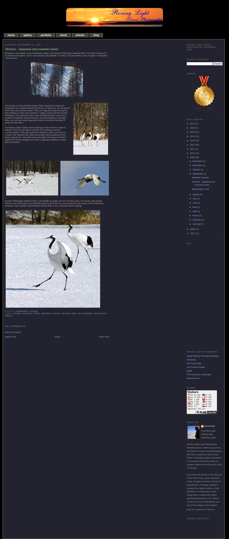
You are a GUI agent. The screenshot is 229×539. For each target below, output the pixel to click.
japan (37, 313)
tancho (9, 316)
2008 (192, 229)
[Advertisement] (200, 295)
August (196, 194)
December (198, 161)
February (197, 220)
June (195, 203)
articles (80, 35)
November (198, 165)
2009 (192, 157)
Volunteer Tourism (200, 177)
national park (69, 313)
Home (57, 337)
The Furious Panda (196, 367)
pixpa (189, 371)
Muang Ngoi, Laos (200, 189)
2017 (192, 123)
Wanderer (209, 426)
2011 (192, 149)
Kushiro (56, 313)
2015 (192, 132)
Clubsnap (191, 359)
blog (96, 35)
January (197, 224)
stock (63, 35)
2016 (192, 128)
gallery (28, 35)
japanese (46, 313)
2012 (192, 145)
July (195, 198)
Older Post (104, 337)
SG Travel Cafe (194, 363)
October (197, 169)
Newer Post (10, 337)
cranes (17, 313)
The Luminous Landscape (199, 374)
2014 (192, 136)
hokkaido (27, 313)
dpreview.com (193, 378)
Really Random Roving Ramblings (203, 356)
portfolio (46, 35)
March (196, 215)
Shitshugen (100, 313)
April (195, 211)
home (11, 35)
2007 (192, 233)
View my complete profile (201, 510)
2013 (192, 140)
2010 (192, 153)
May (195, 207)
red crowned (85, 313)
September (198, 174)
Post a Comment (13, 332)
